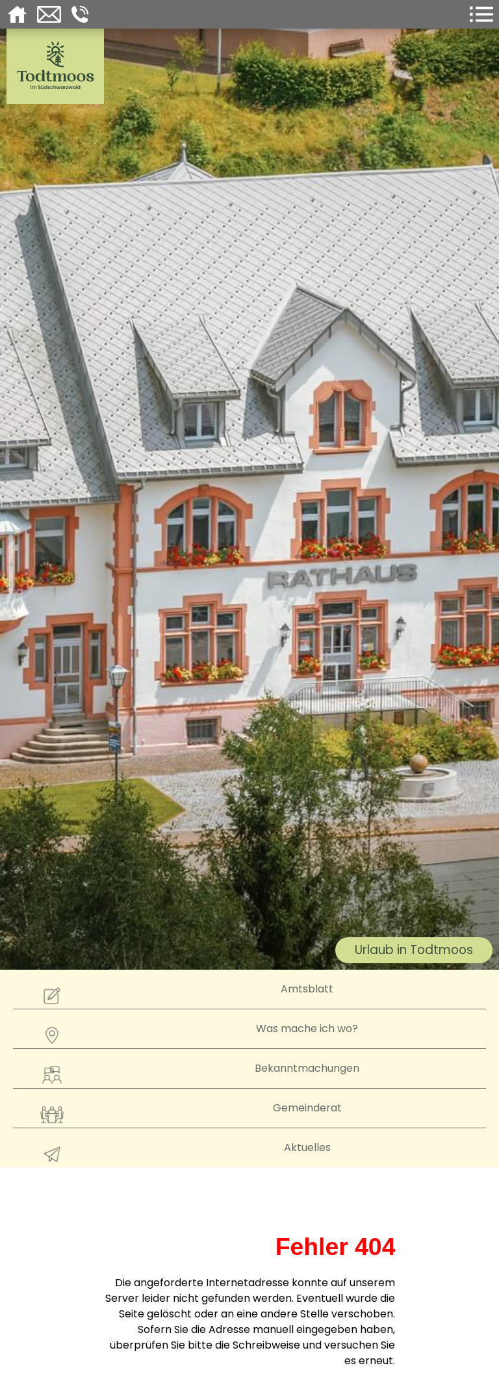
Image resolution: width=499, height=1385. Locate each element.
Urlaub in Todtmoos (414, 950)
